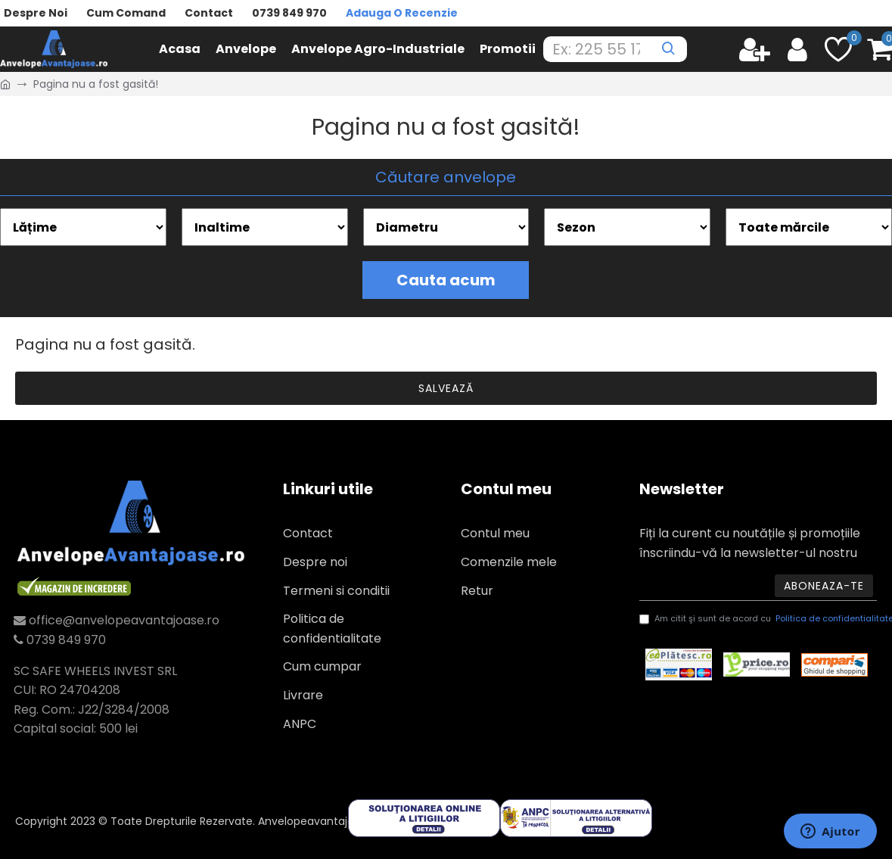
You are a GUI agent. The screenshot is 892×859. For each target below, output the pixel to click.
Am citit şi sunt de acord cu (758, 619)
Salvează (446, 388)
